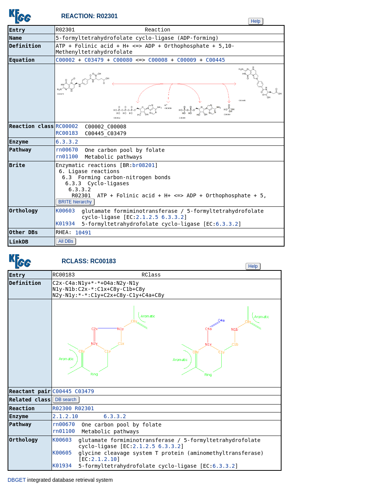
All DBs (65, 242)
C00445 (215, 61)
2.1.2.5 (147, 218)
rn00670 (67, 150)
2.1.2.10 (65, 418)
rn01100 (67, 157)
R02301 (84, 410)
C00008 (158, 61)
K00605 (62, 454)
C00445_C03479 (73, 393)
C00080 (123, 61)
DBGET (17, 481)
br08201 (143, 166)
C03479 (94, 61)
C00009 (186, 61)
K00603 (65, 211)
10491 (83, 233)
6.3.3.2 (67, 142)
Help (255, 21)
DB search (66, 401)
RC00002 (67, 127)
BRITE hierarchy (75, 202)
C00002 (65, 61)
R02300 (62, 410)
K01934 (65, 224)
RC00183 (67, 134)
